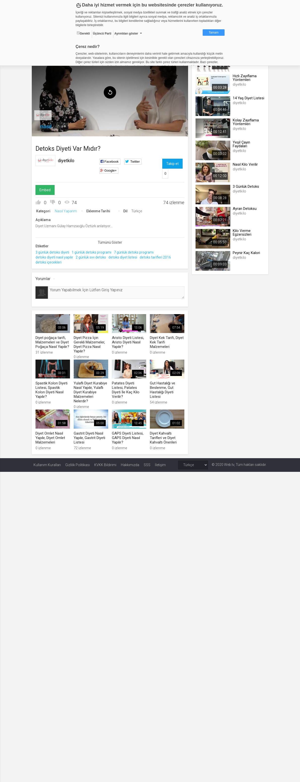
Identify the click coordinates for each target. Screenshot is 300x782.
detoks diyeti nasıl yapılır (56, 256)
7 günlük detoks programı (135, 251)
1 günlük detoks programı (93, 251)
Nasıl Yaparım (68, 210)
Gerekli (83, 33)
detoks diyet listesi (124, 256)
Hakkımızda (130, 463)
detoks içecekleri (50, 261)
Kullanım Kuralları (47, 463)
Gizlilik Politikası (77, 463)
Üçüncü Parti (102, 33)
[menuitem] (44, 114)
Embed (46, 189)
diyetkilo (68, 159)
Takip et (172, 163)
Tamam (213, 32)
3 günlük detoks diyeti (54, 251)
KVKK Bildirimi (105, 463)
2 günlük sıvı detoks (92, 256)
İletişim (160, 463)
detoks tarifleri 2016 (157, 256)
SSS (147, 463)
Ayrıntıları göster (126, 33)
